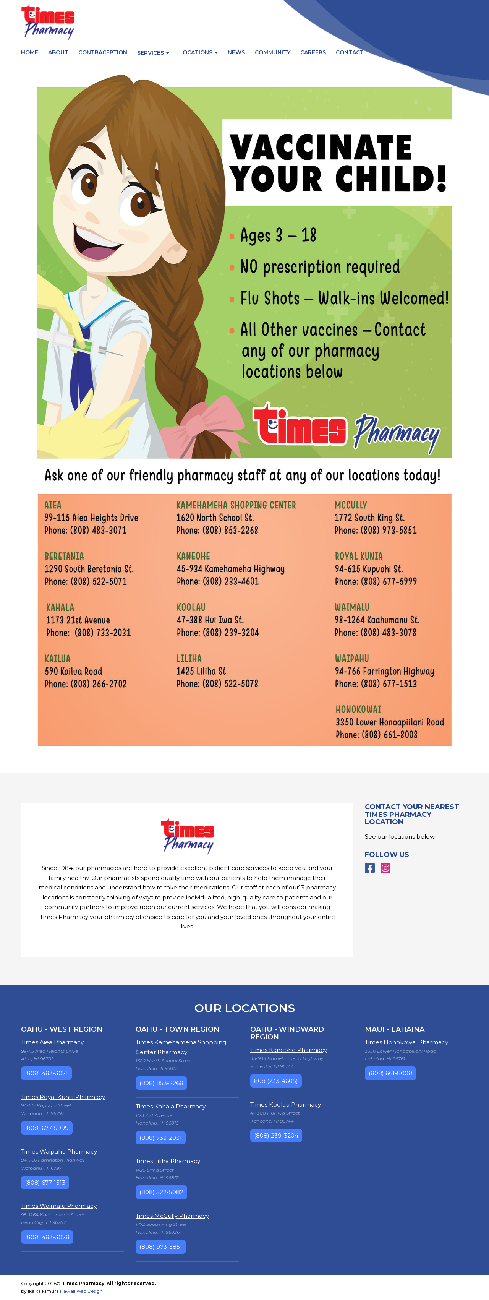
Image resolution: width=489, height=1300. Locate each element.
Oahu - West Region (61, 1029)
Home (29, 52)
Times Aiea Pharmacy (52, 1042)
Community (272, 52)
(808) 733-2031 (160, 1137)
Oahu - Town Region (177, 1029)
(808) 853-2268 (161, 1083)
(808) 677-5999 (47, 1127)
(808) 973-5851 (160, 1246)
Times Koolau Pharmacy (285, 1104)
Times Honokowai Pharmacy (406, 1042)
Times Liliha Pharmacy (168, 1161)
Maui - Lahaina (394, 1029)
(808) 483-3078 (47, 1237)
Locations (198, 52)
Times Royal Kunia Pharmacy (63, 1096)
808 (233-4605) (276, 1080)
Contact (350, 52)
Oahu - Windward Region (287, 1033)
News (236, 52)
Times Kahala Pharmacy (171, 1106)
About (58, 52)
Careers (313, 52)
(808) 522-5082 (161, 1192)
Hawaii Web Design (81, 1291)
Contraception (102, 52)
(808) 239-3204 (276, 1135)
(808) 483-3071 (46, 1073)
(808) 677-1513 (45, 1182)
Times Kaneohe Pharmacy (288, 1049)
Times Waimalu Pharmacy (59, 1205)
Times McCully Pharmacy (172, 1215)
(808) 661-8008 (390, 1073)
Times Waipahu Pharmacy (59, 1151)
